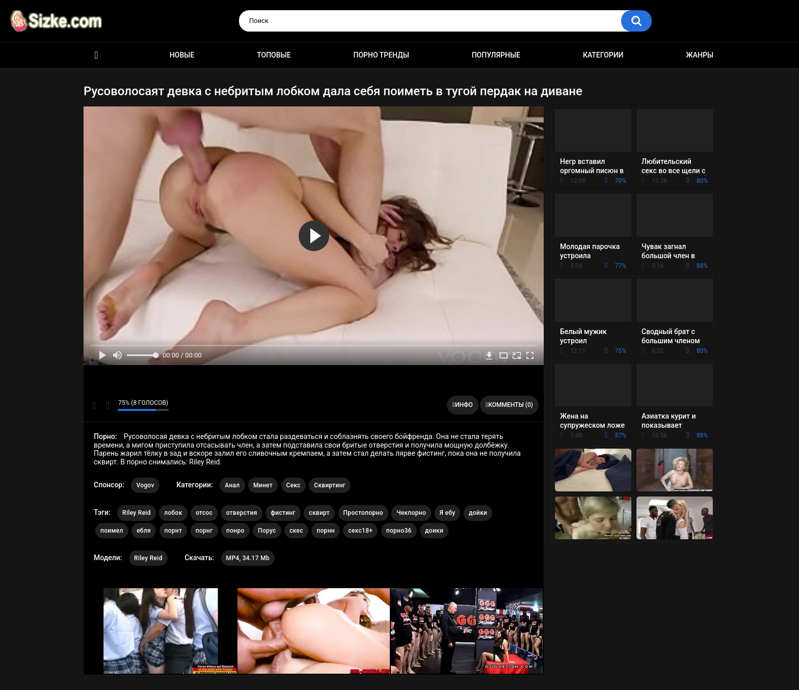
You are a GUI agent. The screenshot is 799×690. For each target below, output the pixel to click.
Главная (96, 55)
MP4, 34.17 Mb (248, 558)
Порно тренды (381, 55)
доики (434, 530)
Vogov (145, 485)
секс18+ (360, 530)
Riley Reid (136, 512)
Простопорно (363, 512)
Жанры (699, 55)
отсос (204, 512)
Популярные (496, 55)
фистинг (283, 512)
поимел (111, 530)
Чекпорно (411, 512)
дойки (478, 512)
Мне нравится (94, 405)
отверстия (241, 512)
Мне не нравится (107, 405)
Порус (267, 530)
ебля (144, 530)
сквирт (319, 512)
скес (296, 530)
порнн (325, 530)
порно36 (399, 530)
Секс (293, 485)
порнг (204, 530)
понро (235, 530)
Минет (263, 485)
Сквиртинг (329, 485)
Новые (182, 55)
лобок (173, 512)
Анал (232, 485)
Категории (603, 55)
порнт (173, 530)
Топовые (273, 55)
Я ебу (448, 512)
